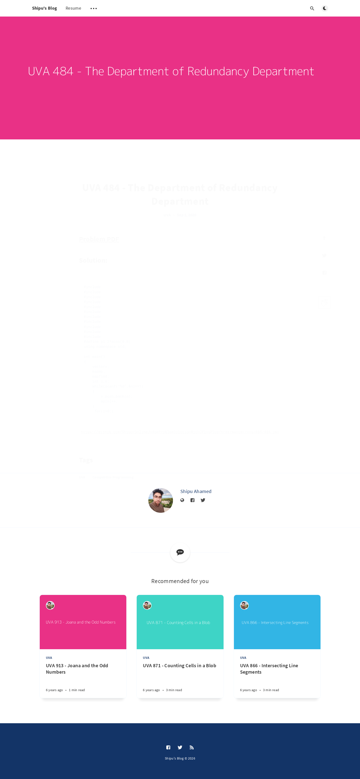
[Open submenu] (94, 8)
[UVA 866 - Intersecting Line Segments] (277, 680)
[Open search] (312, 8)
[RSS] (192, 747)
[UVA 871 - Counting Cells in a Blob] (180, 680)
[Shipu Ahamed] (160, 500)
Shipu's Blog (44, 8)
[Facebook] (192, 500)
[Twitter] (203, 500)
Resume (73, 8)
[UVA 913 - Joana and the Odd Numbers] (83, 680)
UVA (49, 657)
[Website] (182, 500)
